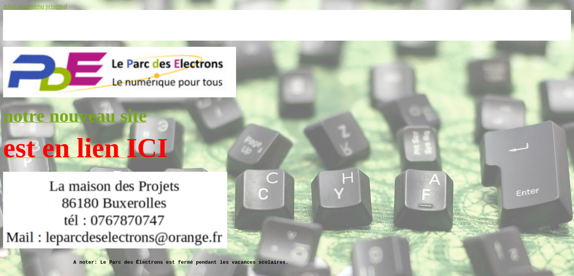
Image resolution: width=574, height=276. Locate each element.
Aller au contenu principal (35, 6)
